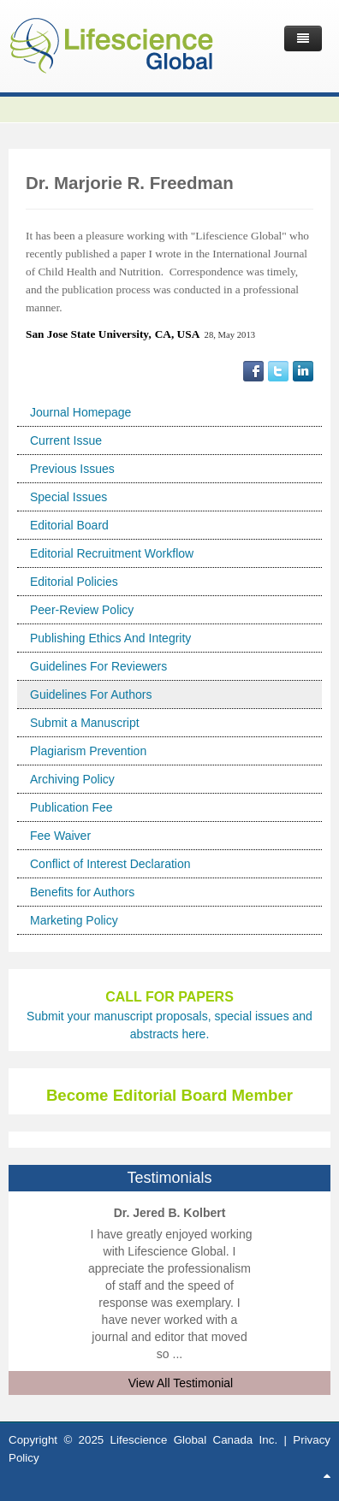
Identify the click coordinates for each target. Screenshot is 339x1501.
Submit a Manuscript (85, 723)
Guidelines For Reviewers (98, 666)
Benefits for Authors (82, 892)
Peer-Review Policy (82, 610)
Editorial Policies (74, 581)
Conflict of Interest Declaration (110, 864)
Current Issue (66, 440)
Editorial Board (69, 525)
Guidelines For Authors (91, 694)
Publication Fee (71, 807)
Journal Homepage (80, 412)
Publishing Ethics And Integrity (110, 638)
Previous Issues (72, 469)
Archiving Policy (72, 779)
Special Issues (68, 497)
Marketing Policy (74, 920)
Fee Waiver (60, 835)
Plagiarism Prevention (88, 751)
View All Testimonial (180, 1383)
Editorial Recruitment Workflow (111, 553)
